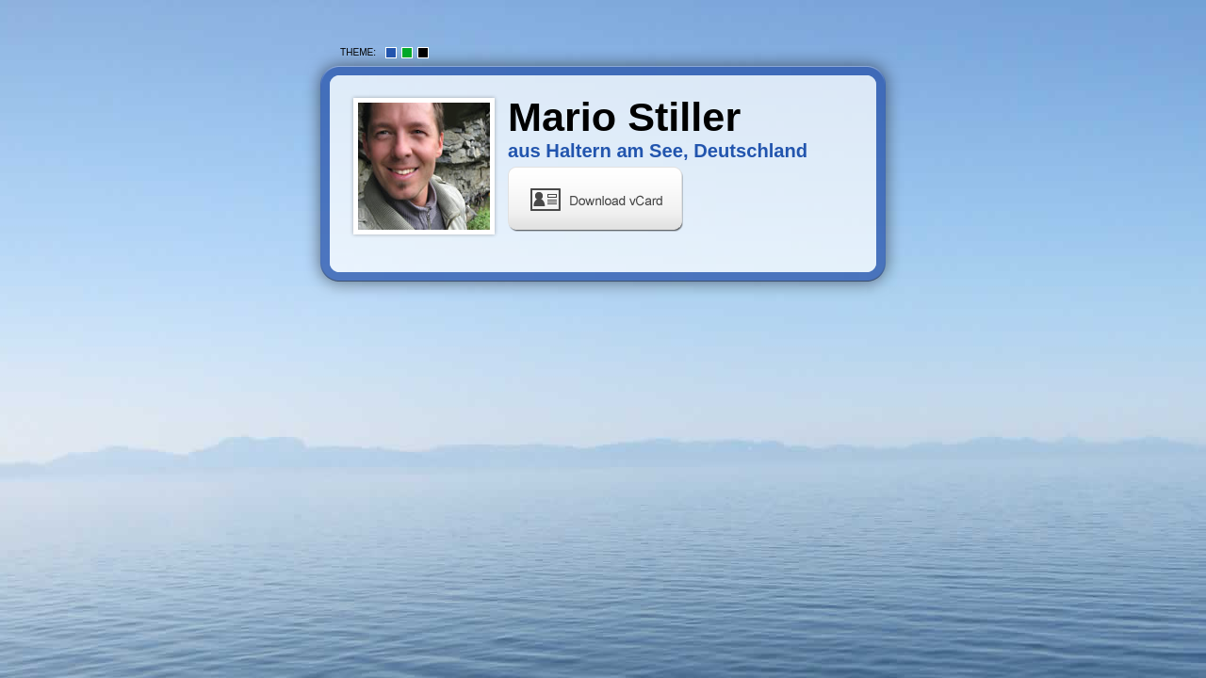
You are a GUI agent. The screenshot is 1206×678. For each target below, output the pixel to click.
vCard (595, 199)
